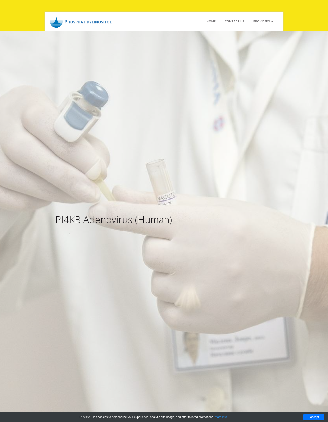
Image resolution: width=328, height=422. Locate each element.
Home (211, 21)
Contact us (234, 21)
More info (221, 417)
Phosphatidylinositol (88, 21)
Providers (263, 21)
